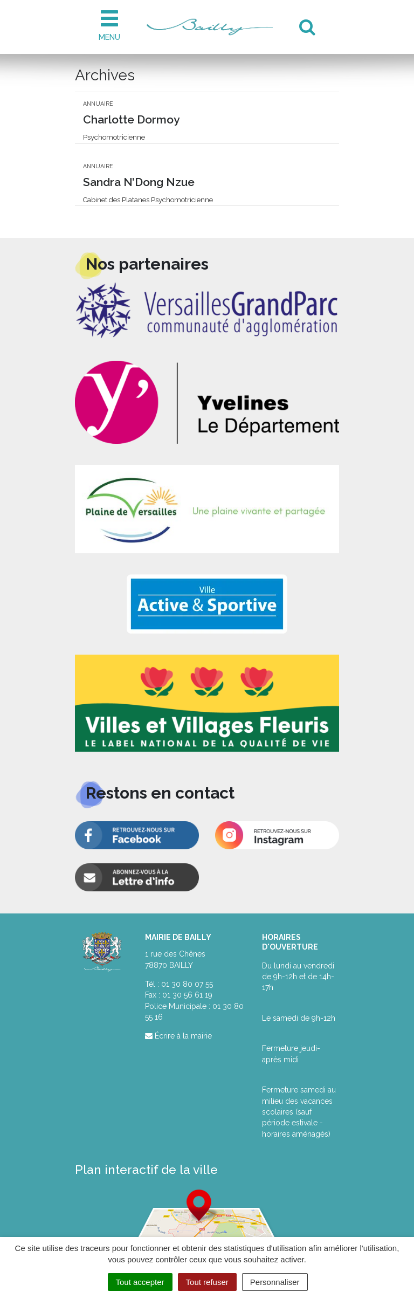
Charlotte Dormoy (131, 119)
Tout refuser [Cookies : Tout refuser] (207, 1282)
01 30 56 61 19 (187, 995)
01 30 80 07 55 (187, 984)
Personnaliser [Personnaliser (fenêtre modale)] (275, 1282)
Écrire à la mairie (178, 1036)
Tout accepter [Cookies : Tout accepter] (140, 1282)
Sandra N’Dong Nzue (139, 182)
